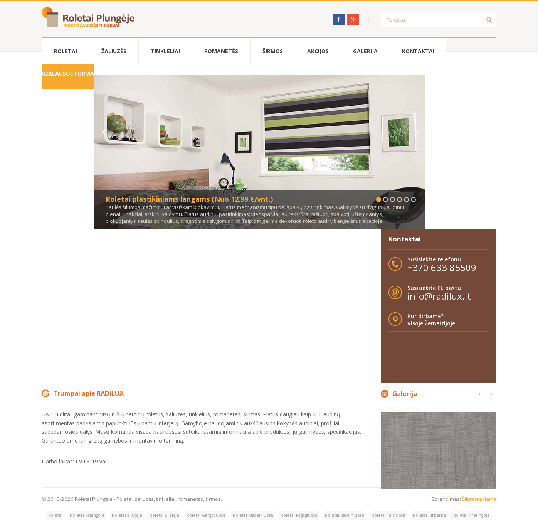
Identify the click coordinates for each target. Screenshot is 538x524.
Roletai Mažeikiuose (253, 515)
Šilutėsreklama (479, 498)
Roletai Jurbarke (429, 515)
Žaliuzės (113, 51)
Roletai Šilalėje (164, 515)
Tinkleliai (165, 51)
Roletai (65, 51)
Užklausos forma (68, 73)
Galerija (365, 51)
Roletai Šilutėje (127, 515)
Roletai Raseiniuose (344, 515)
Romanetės (221, 51)
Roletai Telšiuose (388, 515)
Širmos (272, 51)
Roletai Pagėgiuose (299, 515)
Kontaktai (418, 51)
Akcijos (318, 51)
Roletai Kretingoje (471, 515)
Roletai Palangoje (87, 515)
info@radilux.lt (439, 296)
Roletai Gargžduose (206, 515)
